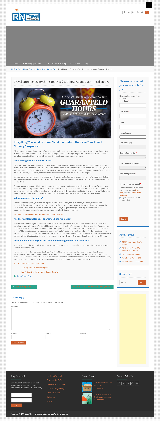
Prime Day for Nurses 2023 (132, 258)
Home (16, 63)
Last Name (124, 112)
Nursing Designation (128, 153)
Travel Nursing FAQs (54, 380)
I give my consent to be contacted (131, 198)
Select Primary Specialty (130, 163)
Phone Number (126, 133)
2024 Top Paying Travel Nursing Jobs (34, 268)
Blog (86, 63)
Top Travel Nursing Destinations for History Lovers (91, 287)
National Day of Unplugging (132, 261)
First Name (124, 101)
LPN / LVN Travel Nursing (56, 63)
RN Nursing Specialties (32, 63)
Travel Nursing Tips (24, 276)
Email (48, 334)
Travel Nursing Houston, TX (25, 287)
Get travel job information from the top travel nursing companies (38, 214)
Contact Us (51, 397)
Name (14, 334)
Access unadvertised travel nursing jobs (29, 263)
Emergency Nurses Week (131, 254)
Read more (100, 388)
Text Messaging (126, 143)
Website (83, 334)
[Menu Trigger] (149, 5)
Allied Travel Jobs (53, 393)
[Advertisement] (80, 43)
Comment (15, 306)
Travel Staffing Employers (56, 388)
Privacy (49, 401)
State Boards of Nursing (56, 384)
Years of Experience (128, 174)
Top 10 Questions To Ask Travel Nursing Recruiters (40, 272)
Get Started (75, 63)
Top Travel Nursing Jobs (55, 376)
